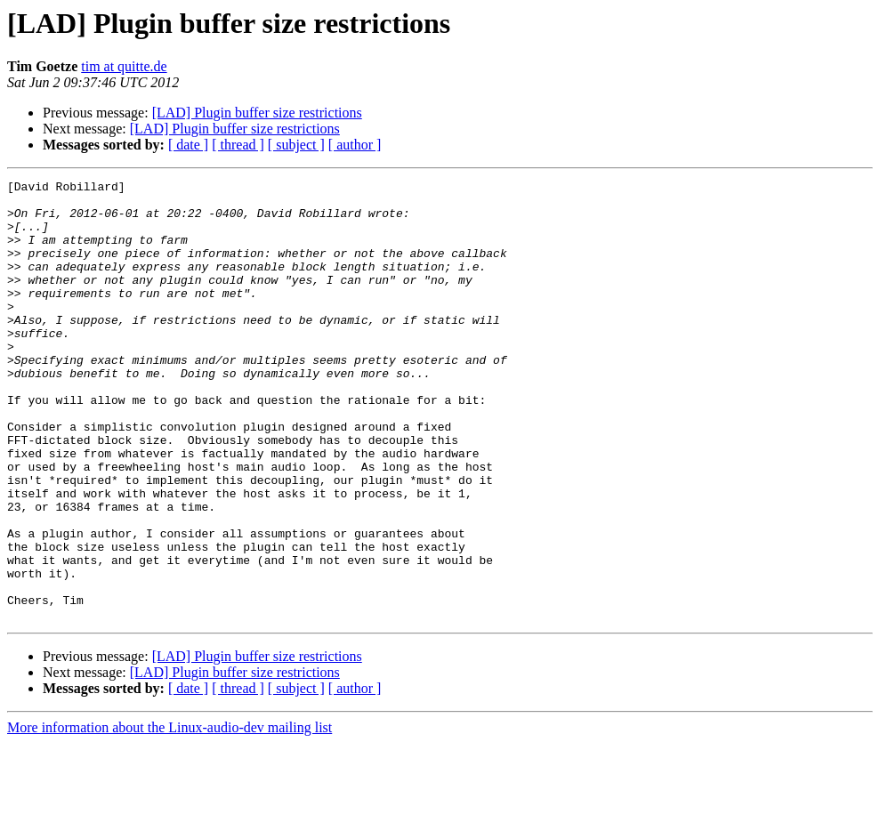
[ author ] (355, 144)
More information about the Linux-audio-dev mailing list (169, 815)
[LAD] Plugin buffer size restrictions (257, 112)
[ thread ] (238, 144)
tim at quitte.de (123, 66)
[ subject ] (296, 144)
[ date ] (188, 144)
